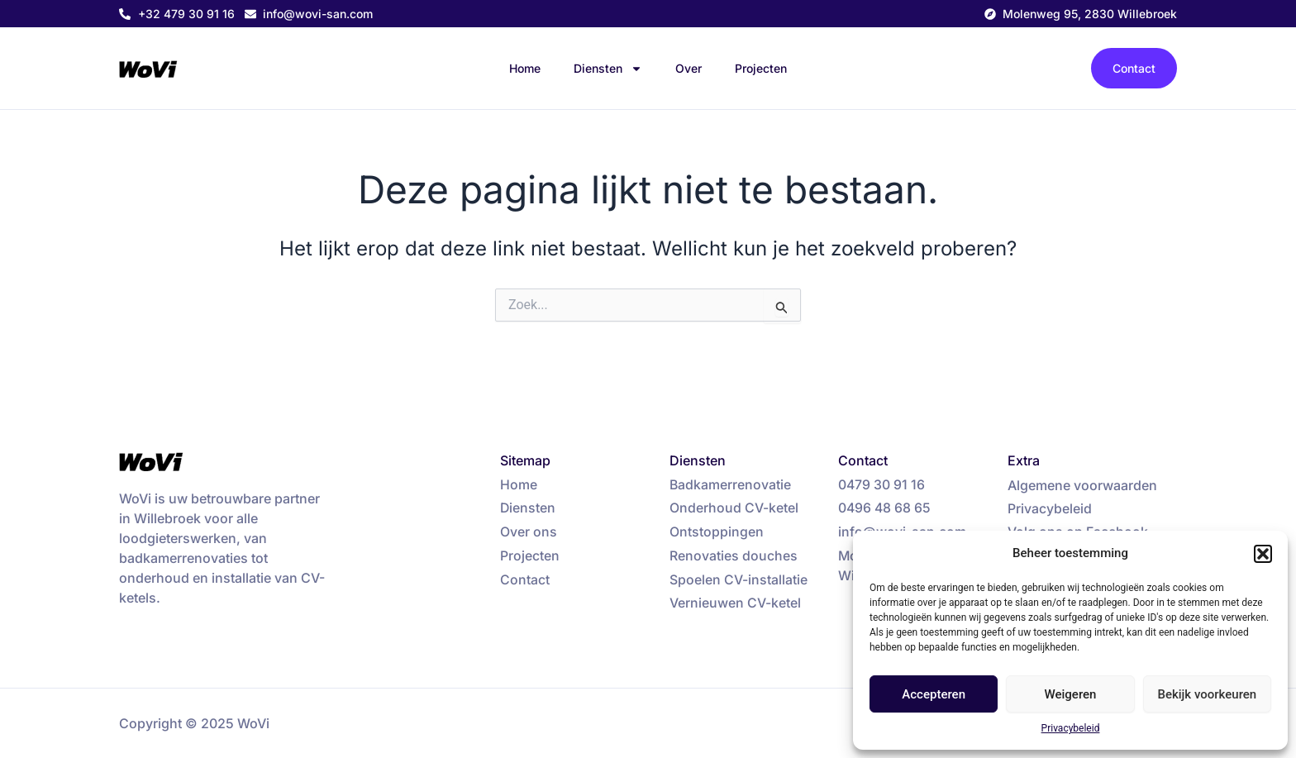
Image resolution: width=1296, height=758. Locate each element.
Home (525, 68)
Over (688, 68)
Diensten (608, 69)
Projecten (761, 68)
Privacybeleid (1070, 728)
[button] (1263, 554)
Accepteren (933, 694)
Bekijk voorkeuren (1206, 694)
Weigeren (1071, 694)
